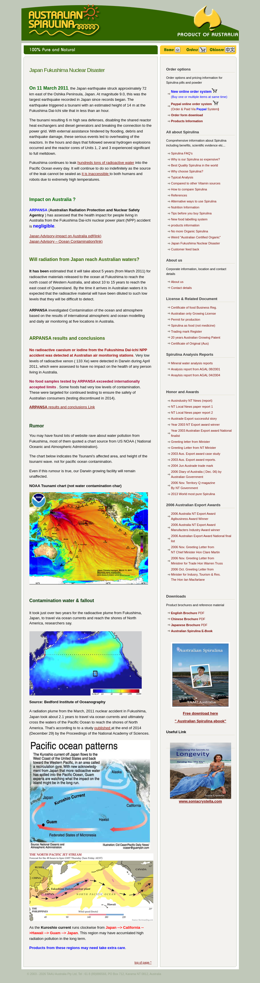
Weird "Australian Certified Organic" (196, 237)
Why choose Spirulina (186, 171)
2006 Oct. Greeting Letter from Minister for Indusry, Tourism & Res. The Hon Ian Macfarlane (196, 574)
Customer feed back (185, 249)
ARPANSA (38, 407)
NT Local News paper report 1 (192, 406)
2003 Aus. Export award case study (195, 453)
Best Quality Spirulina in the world (194, 165)
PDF (188, 613)
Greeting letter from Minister (190, 441)
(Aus (204, 343)
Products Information (187, 121)
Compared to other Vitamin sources (196, 183)
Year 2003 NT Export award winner (195, 424)
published (102, 728)
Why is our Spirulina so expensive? (195, 159)
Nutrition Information (185, 207)
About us (177, 282)
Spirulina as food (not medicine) (193, 325)
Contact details (181, 288)
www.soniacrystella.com (200, 801)
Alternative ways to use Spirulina (194, 201)
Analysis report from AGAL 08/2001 (195, 369)
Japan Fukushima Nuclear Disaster (195, 243)
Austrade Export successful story (194, 418)
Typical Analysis (182, 177)
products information (185, 225)
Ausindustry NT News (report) (192, 400)
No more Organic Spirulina (189, 231)
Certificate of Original (186, 343)
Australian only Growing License (193, 313)
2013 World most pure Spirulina (193, 494)
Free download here (200, 713)
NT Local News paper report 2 (192, 412)
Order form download (187, 115)
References (179, 195)
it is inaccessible (96, 174)
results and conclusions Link (71, 407)
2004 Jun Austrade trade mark (192, 465)
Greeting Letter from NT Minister (193, 447)
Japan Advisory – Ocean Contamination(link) (66, 241)
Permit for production (185, 319)
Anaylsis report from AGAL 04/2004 (195, 375)
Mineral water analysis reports (192, 363)
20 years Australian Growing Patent (195, 337)
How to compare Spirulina (189, 189)
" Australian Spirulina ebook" (200, 721)
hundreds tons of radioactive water (105, 162)
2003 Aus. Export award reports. (193, 459)
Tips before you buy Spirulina (191, 213)
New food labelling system (189, 219)
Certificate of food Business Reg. (194, 307)
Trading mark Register (186, 331)
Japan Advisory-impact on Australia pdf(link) (65, 236)
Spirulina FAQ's (182, 153)
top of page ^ (143, 962)
